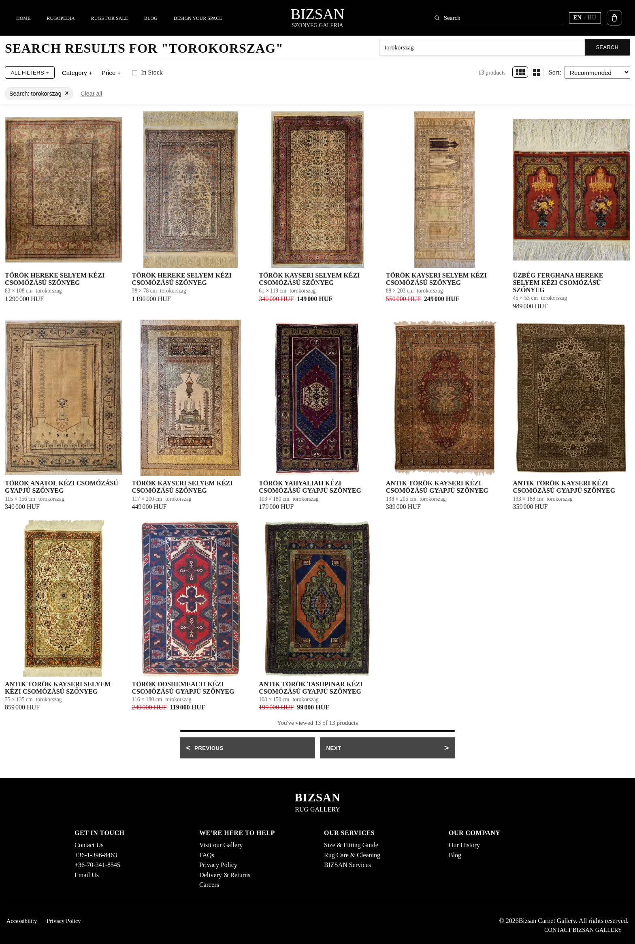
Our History (464, 844)
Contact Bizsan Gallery (583, 930)
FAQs (206, 855)
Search (607, 47)
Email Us (87, 874)
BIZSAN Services (347, 864)
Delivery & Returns (224, 874)
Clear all (91, 93)
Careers (209, 884)
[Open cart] (614, 18)
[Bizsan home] (318, 18)
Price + (111, 72)
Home (23, 18)
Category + (77, 72)
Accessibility (21, 921)
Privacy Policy (218, 864)
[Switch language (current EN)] (585, 17)
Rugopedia (61, 18)
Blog (151, 18)
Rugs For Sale (109, 18)
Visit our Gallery (221, 844)
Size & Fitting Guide (351, 844)
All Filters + (30, 72)
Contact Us (89, 844)
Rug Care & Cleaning (352, 855)
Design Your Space (198, 18)
